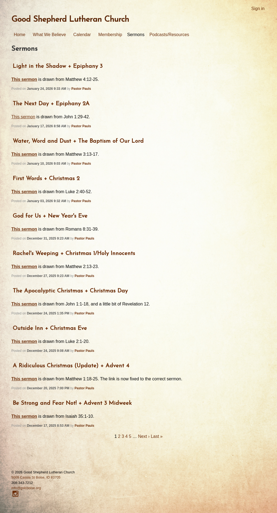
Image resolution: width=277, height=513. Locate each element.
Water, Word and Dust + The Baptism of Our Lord (78, 141)
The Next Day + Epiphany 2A (51, 104)
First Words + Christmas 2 (46, 178)
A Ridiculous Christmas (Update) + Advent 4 (71, 366)
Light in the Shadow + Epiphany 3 (58, 66)
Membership (110, 34)
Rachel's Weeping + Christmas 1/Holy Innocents (74, 253)
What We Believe (49, 34)
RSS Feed (273, 4)
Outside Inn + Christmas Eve (50, 328)
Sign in (258, 8)
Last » (157, 436)
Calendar (82, 34)
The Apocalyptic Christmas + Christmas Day (70, 291)
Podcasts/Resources (169, 34)
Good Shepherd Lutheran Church (70, 19)
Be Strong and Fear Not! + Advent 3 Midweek (72, 403)
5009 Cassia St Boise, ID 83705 (35, 477)
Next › (144, 436)
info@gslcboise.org (26, 488)
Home (19, 34)
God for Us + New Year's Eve (50, 216)
